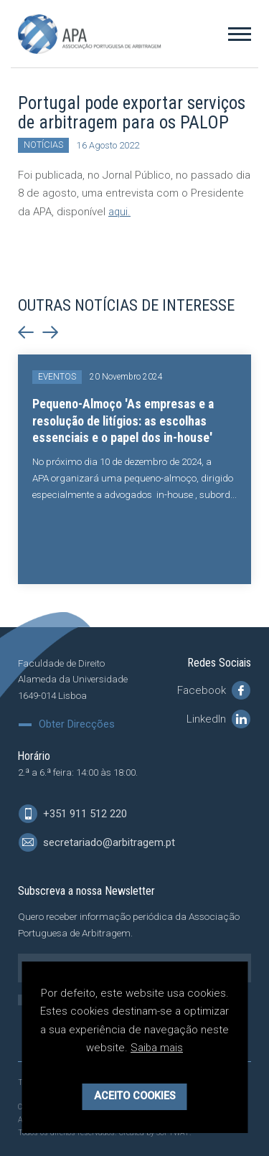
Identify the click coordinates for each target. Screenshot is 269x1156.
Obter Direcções (77, 724)
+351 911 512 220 (73, 813)
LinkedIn (218, 718)
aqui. (119, 211)
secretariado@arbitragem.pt (97, 842)
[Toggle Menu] (239, 33)
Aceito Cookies (135, 1102)
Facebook (213, 689)
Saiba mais (157, 1054)
